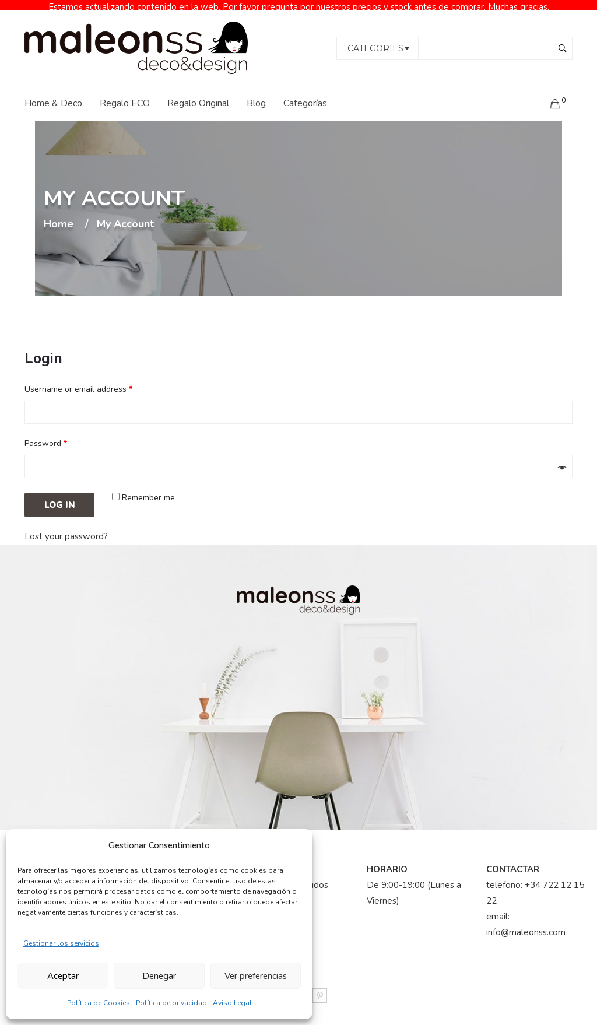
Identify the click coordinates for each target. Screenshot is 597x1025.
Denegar (159, 976)
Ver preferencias (255, 976)
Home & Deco (53, 93)
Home (58, 215)
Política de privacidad (171, 1003)
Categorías (305, 93)
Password (45, 434)
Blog (256, 93)
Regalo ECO (125, 93)
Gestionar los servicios (61, 943)
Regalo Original (198, 93)
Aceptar (63, 976)
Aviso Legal (232, 1003)
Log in (59, 496)
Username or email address (78, 380)
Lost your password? (66, 527)
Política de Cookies (98, 1003)
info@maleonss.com (526, 923)
